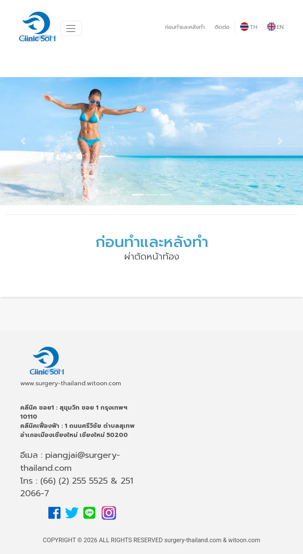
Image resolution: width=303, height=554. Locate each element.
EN (275, 26)
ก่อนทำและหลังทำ (185, 27)
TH (248, 26)
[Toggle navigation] (70, 28)
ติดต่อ (222, 27)
